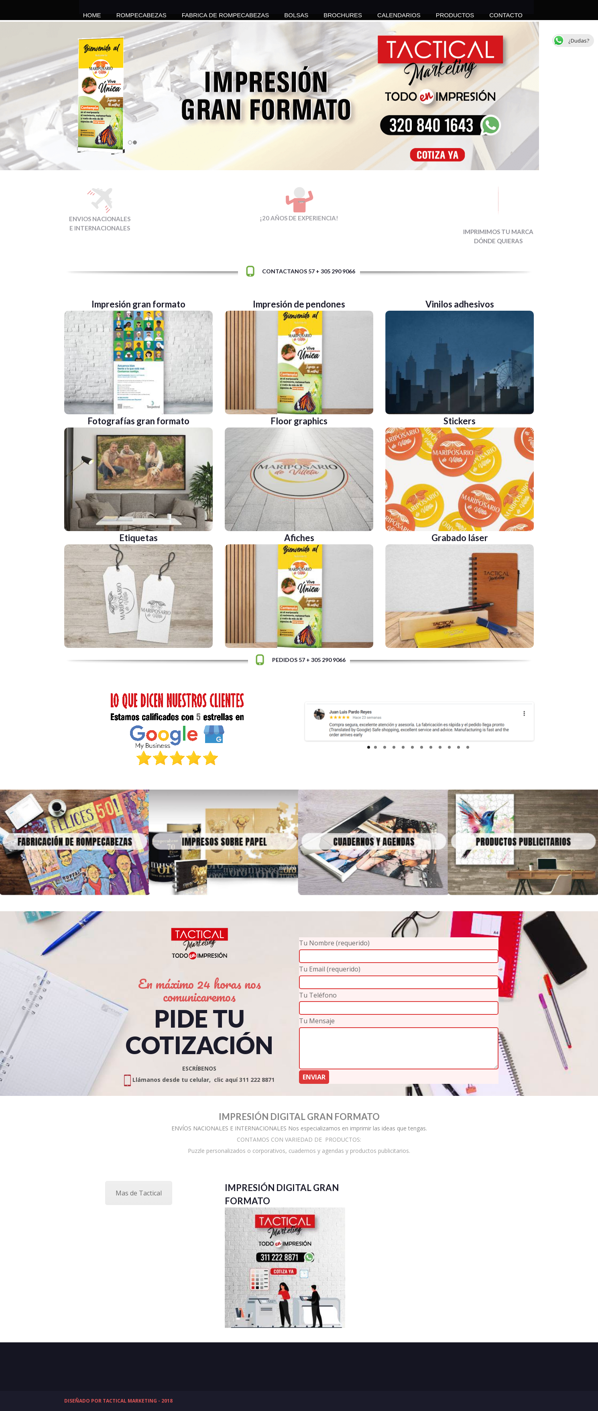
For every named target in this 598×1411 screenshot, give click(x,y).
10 (449, 747)
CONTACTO (506, 13)
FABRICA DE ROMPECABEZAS (225, 13)
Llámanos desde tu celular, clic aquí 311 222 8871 (199, 1079)
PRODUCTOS (455, 13)
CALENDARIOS (399, 13)
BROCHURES (342, 13)
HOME (92, 13)
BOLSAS (296, 13)
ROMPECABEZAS (141, 13)
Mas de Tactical (139, 1193)
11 (458, 747)
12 (468, 747)
